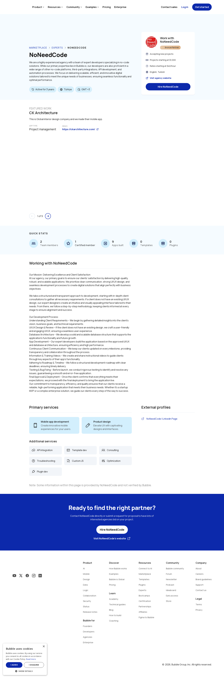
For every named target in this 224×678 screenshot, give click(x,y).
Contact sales (169, 7)
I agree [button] (14, 665)
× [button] (44, 646)
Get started (202, 7)
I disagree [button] (34, 665)
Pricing (106, 7)
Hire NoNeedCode (168, 86)
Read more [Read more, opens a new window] (31, 659)
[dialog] (25, 659)
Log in (184, 7)
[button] (25, 671)
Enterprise (120, 7)
